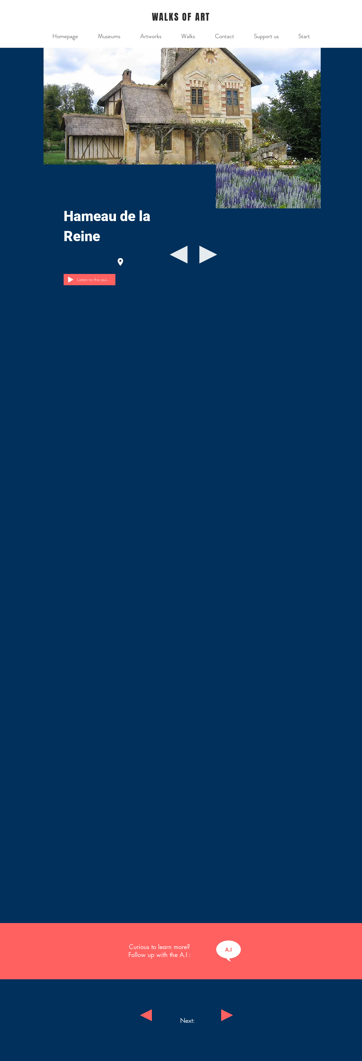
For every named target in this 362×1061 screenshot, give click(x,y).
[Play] (70, 279)
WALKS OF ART (181, 17)
